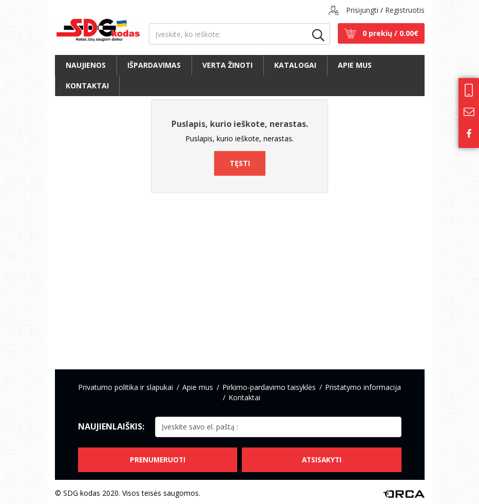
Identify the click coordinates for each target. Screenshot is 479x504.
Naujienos (86, 65)
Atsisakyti (322, 457)
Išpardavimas (154, 65)
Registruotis (405, 10)
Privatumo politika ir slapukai (125, 387)
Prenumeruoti (157, 457)
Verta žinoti (227, 65)
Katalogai (295, 65)
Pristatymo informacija (363, 387)
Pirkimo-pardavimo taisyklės (269, 387)
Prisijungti (362, 10)
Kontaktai (87, 85)
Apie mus (355, 65)
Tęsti (239, 163)
